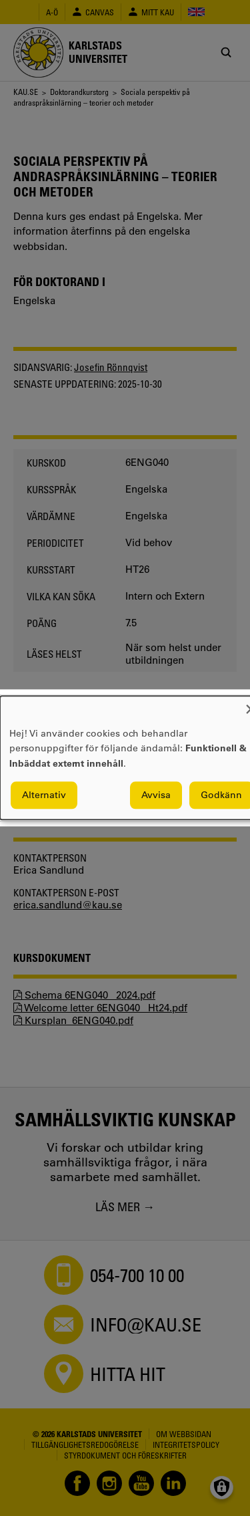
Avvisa (156, 795)
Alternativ (44, 795)
